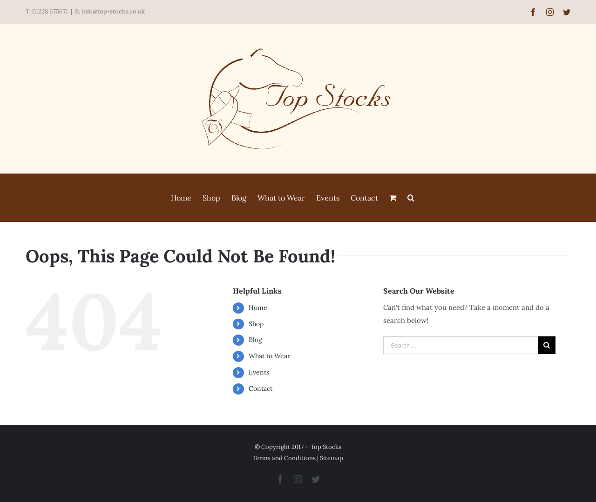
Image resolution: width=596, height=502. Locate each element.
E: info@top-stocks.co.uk (110, 11)
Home (258, 307)
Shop (256, 324)
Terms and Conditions (284, 458)
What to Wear (269, 356)
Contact (260, 388)
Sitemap (331, 458)
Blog (255, 339)
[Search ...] (460, 345)
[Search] (410, 197)
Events (259, 372)
